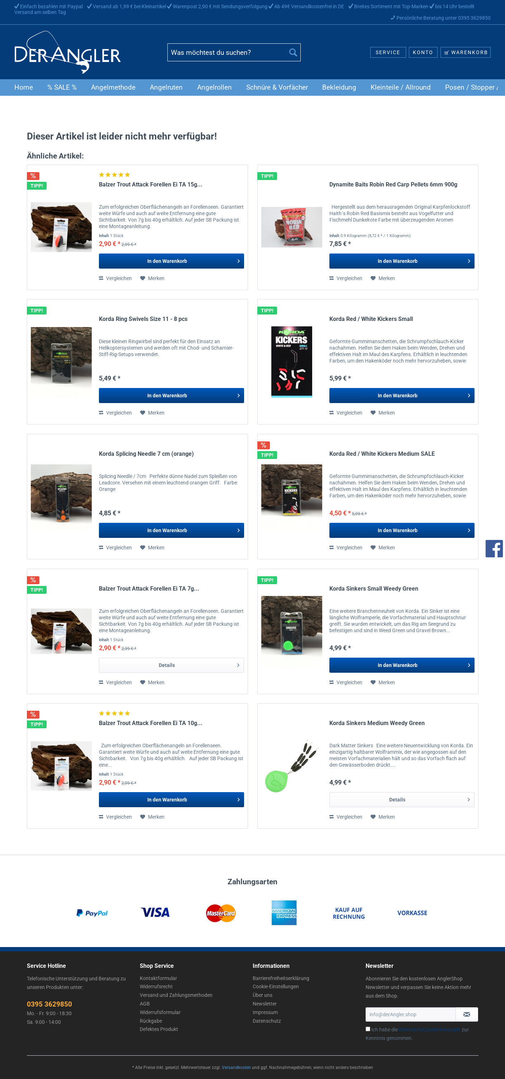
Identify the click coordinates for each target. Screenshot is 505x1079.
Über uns (262, 995)
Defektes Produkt (159, 1029)
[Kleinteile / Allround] (400, 87)
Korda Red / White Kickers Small (371, 319)
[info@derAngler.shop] (411, 1014)
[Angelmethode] (113, 87)
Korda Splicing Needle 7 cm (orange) (146, 453)
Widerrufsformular (160, 1012)
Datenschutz (267, 1021)
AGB (145, 1004)
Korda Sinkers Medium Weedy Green (377, 723)
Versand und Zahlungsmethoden (176, 995)
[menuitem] (234, 55)
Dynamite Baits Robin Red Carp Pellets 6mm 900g (393, 184)
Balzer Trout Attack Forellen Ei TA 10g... (151, 723)
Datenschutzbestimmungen (430, 1029)
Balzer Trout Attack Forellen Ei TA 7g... (149, 588)
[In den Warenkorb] (171, 261)
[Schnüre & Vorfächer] (277, 87)
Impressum (265, 1012)
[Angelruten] (166, 87)
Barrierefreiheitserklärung (281, 978)
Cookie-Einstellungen (276, 986)
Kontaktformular (158, 978)
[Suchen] (293, 52)
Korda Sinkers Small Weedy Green (373, 588)
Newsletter (265, 1004)
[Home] (23, 87)
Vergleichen (115, 278)
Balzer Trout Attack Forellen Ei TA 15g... (151, 184)
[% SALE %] (62, 87)
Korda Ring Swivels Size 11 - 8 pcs (143, 319)
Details (199, 663)
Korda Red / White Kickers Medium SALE (382, 453)
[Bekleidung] (339, 87)
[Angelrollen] (214, 87)
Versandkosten (236, 1067)
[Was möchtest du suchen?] (234, 52)
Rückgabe (151, 1021)
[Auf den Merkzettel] (152, 278)
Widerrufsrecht (156, 986)
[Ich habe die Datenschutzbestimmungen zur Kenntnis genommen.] (368, 1029)
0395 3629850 (49, 1004)
